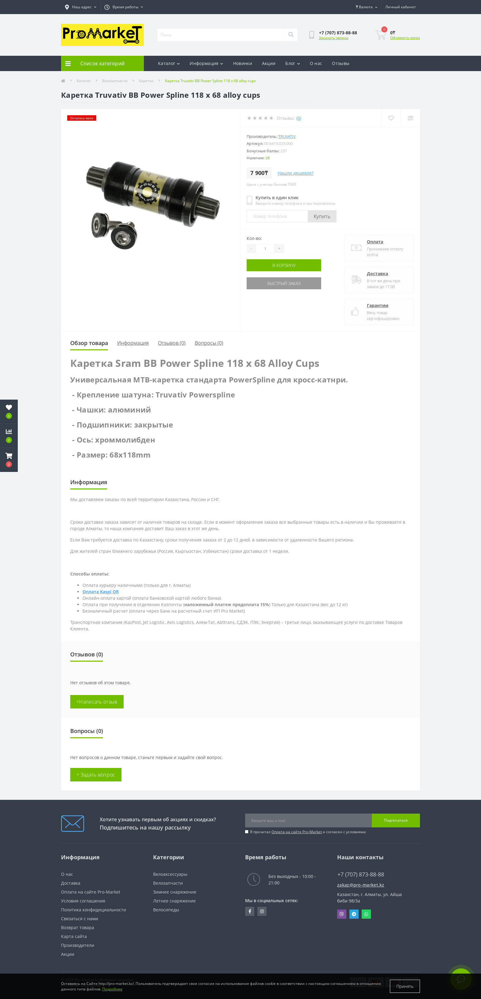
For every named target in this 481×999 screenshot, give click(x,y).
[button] (9, 460)
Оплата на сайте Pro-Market (296, 831)
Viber (342, 914)
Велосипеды (166, 910)
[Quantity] (265, 248)
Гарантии (377, 305)
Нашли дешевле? (296, 173)
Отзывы (340, 63)
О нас (316, 63)
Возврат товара (77, 927)
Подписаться (396, 820)
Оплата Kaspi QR (101, 591)
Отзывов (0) (172, 343)
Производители (77, 945)
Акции (269, 63)
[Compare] (410, 118)
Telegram (354, 914)
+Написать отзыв (96, 701)
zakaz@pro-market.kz (360, 885)
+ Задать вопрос (95, 774)
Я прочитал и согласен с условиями (308, 831)
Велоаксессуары (170, 874)
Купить (322, 216)
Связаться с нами (79, 918)
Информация (206, 63)
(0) (298, 118)
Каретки (146, 80)
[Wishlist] (391, 118)
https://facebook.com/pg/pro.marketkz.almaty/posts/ (249, 911)
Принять (405, 986)
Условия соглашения (83, 901)
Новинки (242, 63)
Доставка (377, 273)
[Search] (290, 35)
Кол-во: (254, 238)
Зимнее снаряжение (174, 892)
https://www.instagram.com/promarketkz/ (262, 911)
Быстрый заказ (284, 283)
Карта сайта (74, 936)
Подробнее (112, 989)
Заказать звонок (333, 37)
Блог (292, 63)
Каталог (169, 63)
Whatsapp (366, 914)
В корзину (284, 265)
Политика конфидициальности (93, 910)
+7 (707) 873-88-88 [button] (360, 874)
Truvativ (287, 136)
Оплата (375, 242)
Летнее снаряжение (174, 901)
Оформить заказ (405, 37)
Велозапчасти (115, 80)
